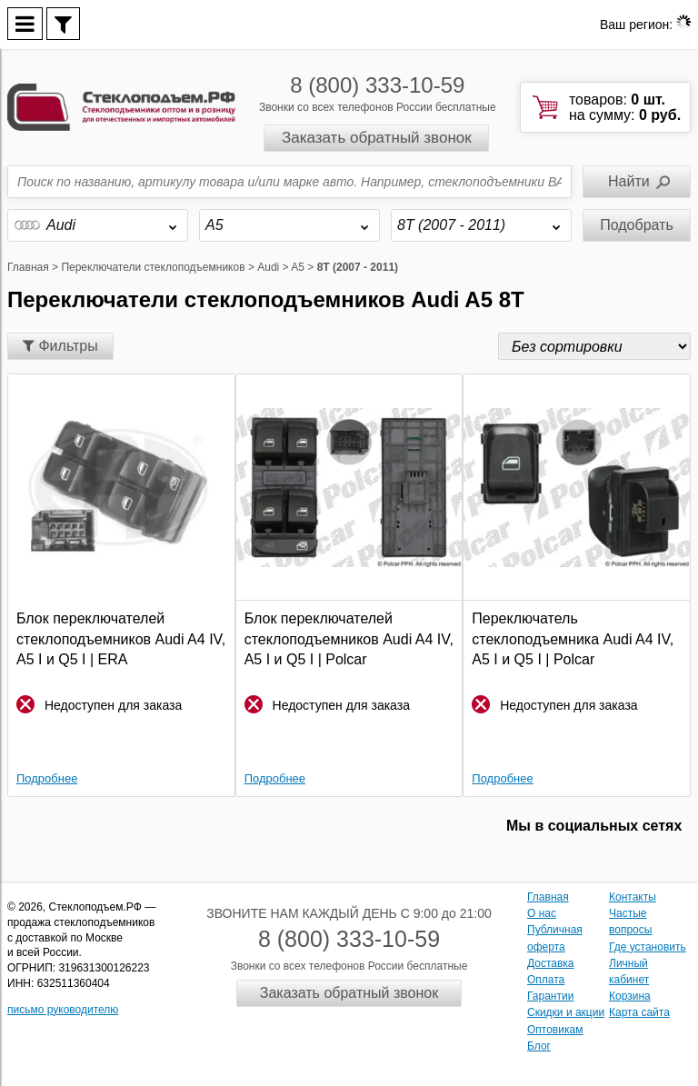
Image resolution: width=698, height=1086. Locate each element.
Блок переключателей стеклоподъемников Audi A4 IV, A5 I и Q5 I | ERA (120, 639)
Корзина (630, 996)
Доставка (550, 963)
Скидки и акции (565, 1012)
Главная (548, 897)
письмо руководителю (62, 1009)
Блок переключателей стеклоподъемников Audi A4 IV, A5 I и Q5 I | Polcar (349, 639)
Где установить (647, 947)
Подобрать (636, 225)
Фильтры (60, 346)
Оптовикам (555, 1029)
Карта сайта (639, 1012)
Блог (539, 1046)
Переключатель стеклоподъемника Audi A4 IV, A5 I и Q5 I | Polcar (572, 639)
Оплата (545, 979)
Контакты (632, 897)
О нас (541, 913)
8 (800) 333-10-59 (377, 85)
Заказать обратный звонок (377, 137)
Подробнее (46, 778)
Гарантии (550, 996)
